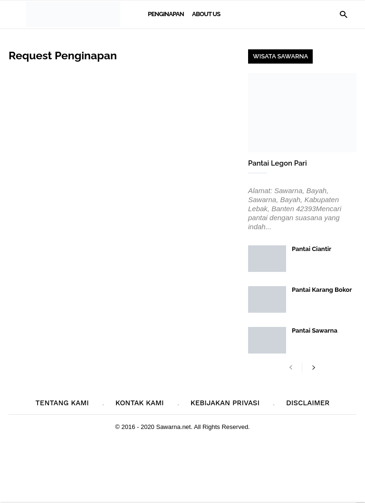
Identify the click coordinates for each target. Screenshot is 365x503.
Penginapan (166, 14)
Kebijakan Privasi (225, 403)
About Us (206, 14)
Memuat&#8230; (123, 216)
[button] (343, 14)
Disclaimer (307, 403)
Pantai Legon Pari (277, 163)
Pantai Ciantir (311, 248)
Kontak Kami (139, 403)
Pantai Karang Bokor (322, 289)
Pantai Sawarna (314, 330)
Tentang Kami (62, 403)
